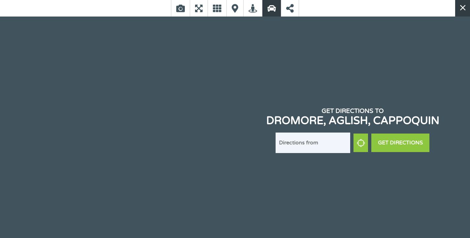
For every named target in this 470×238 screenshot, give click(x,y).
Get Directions (400, 142)
